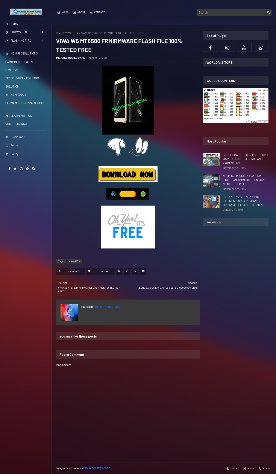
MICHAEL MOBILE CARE (70, 57)
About (79, 12)
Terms (12, 145)
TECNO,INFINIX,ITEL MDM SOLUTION (22, 82)
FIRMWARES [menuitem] (16, 32)
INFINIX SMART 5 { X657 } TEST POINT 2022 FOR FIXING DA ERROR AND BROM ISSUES (245, 159)
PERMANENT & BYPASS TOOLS (25, 103)
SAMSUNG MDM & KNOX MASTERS (20, 66)
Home (62, 12)
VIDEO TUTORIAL (16, 124)
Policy (11, 154)
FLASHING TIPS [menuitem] (18, 40)
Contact (97, 12)
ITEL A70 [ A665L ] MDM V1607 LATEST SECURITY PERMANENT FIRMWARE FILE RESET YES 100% (243, 201)
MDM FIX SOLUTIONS (21, 53)
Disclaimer (14, 137)
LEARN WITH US (18, 115)
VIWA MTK (70, 32)
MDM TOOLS (15, 94)
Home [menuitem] (11, 23)
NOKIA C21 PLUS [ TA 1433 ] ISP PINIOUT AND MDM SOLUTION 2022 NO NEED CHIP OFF (244, 180)
